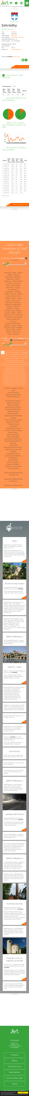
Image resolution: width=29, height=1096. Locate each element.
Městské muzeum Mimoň (13, 447)
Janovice (13, 294)
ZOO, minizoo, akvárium (12, 352)
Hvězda (6, 294)
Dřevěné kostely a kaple (10, 372)
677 (12, 46)
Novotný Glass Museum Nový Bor (13, 442)
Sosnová (7, 315)
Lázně (12, 376)
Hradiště (17, 292)
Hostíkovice (9, 292)
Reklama (14, 1061)
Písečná (16, 309)
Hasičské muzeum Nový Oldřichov (13, 450)
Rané (13, 311)
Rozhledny (24, 364)
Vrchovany (16, 332)
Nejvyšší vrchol (21, 376)
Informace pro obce (14, 1066)
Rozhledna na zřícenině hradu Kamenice (13, 467)
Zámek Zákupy (13, 411)
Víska (13, 330)
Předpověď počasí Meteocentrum (16, 1090)
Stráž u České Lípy (13, 319)
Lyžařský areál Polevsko (13, 456)
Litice (13, 300)
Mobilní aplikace (14, 1072)
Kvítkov (13, 298)
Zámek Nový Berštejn (13, 409)
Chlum (17, 279)
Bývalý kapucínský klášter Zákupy (13, 417)
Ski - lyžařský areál (15, 356)
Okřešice (9, 306)
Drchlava (10, 283)
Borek (14, 56)
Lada (19, 298)
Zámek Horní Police (13, 422)
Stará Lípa (8, 317)
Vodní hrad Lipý (13, 392)
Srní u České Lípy (17, 315)
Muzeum (22, 380)
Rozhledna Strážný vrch (13, 439)
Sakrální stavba (20, 384)
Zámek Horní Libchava (13, 407)
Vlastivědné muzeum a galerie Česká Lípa (13, 402)
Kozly (18, 296)
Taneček (7, 328)
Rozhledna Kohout (13, 454)
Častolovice (17, 277)
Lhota (8, 300)
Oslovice (16, 306)
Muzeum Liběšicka (12, 464)
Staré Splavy (17, 317)
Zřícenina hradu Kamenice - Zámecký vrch (13, 474)
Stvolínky (7, 325)
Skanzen (24, 356)
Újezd (13, 328)
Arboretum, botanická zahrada (10, 364)
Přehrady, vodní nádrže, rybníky (14, 360)
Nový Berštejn (16, 304)
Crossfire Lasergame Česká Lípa (13, 389)
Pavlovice (9, 309)
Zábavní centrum (9, 384)
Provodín (7, 311)
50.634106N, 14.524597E (17, 37)
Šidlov (14, 313)
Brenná (16, 275)
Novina (7, 304)
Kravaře (7, 298)
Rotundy (22, 372)
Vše (3, 352)
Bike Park (6, 380)
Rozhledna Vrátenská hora (13, 485)
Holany (17, 287)
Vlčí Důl (8, 332)
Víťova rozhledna (13, 462)
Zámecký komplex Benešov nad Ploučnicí (13, 480)
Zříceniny (20, 368)
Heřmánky (9, 287)
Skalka (19, 313)
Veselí (8, 330)
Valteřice (20, 328)
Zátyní (10, 334)
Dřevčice (17, 283)
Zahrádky (9, 25)
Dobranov (7, 281)
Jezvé (8, 296)
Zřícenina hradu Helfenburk (13, 425)
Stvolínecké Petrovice (13, 323)
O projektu (14, 1055)
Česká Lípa (14, 35)
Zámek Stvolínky (13, 405)
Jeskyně (6, 376)
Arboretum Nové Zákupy (12, 430)
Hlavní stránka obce (23, 67)
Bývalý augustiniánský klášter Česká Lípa (13, 395)
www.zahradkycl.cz (16, 49)
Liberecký (13, 32)
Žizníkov (16, 334)
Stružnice (13, 321)
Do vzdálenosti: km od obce (12, 258)
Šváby (18, 56)
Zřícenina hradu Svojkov (13, 420)
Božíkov (10, 275)
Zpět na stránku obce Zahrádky (21, 204)
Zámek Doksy (13, 432)
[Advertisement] (14, 225)
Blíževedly (7, 273)
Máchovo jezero (13, 413)
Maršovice (16, 302)
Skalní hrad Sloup (13, 435)
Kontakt (14, 1084)
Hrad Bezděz (13, 458)
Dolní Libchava (17, 281)
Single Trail (15, 380)
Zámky (13, 368)
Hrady (7, 368)
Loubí (18, 300)
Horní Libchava (13, 290)
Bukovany (8, 277)
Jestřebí (20, 294)
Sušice (14, 325)
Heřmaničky (16, 285)
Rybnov (19, 311)
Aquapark (24, 352)
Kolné (13, 296)
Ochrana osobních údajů (14, 1078)
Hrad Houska (12, 460)
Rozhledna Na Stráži (13, 428)
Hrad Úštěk (13, 445)
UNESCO (4, 356)
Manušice (8, 302)
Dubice (8, 285)
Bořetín (20, 273)
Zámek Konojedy (13, 437)
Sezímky (7, 313)
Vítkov (18, 330)
